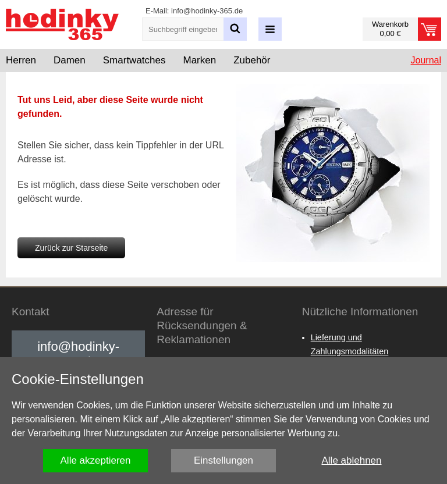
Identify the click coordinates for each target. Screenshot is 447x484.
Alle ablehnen (351, 460)
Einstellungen (223, 460)
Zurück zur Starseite (71, 247)
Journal (426, 60)
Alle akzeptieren (96, 460)
